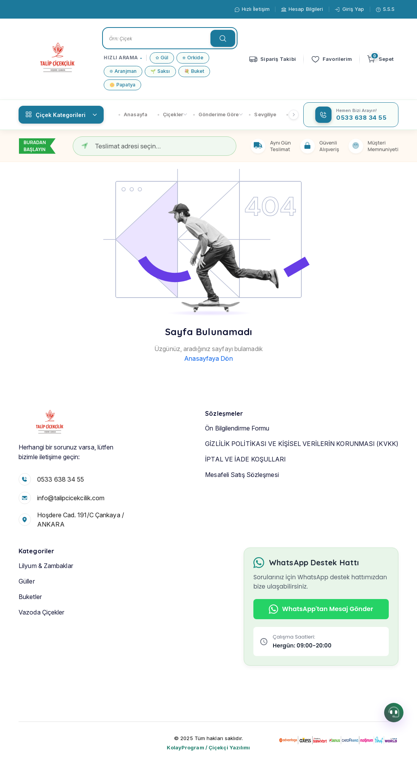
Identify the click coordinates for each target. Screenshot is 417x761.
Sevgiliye (262, 114)
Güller (27, 609)
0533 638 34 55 (60, 484)
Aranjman (123, 71)
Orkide (192, 58)
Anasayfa (132, 114)
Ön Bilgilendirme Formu (237, 456)
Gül (162, 58)
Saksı (160, 71)
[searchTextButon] (222, 38)
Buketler (30, 624)
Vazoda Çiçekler (42, 640)
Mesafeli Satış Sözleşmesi (242, 502)
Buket (194, 71)
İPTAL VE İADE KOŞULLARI (245, 487)
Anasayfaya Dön (208, 358)
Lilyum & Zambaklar (46, 593)
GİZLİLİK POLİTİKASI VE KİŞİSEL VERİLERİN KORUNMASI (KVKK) (301, 471)
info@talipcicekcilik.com (70, 502)
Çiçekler (170, 114)
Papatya (122, 85)
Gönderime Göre (216, 114)
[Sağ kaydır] (294, 115)
